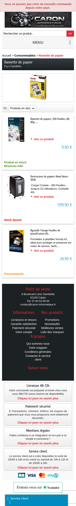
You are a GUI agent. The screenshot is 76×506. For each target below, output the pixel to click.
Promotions (52, 319)
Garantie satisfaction (24, 324)
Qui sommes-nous (38, 343)
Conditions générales (38, 351)
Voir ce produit (44, 139)
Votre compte (23, 332)
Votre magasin (38, 347)
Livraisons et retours (23, 319)
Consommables (24, 55)
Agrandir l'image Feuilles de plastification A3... (45, 232)
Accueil (6, 55)
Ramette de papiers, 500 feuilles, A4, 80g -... (50, 120)
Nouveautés (52, 324)
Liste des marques (52, 332)
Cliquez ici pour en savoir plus (37, 398)
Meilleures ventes (52, 328)
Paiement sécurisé (23, 328)
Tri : (5, 108)
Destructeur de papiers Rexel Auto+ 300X (49, 178)
